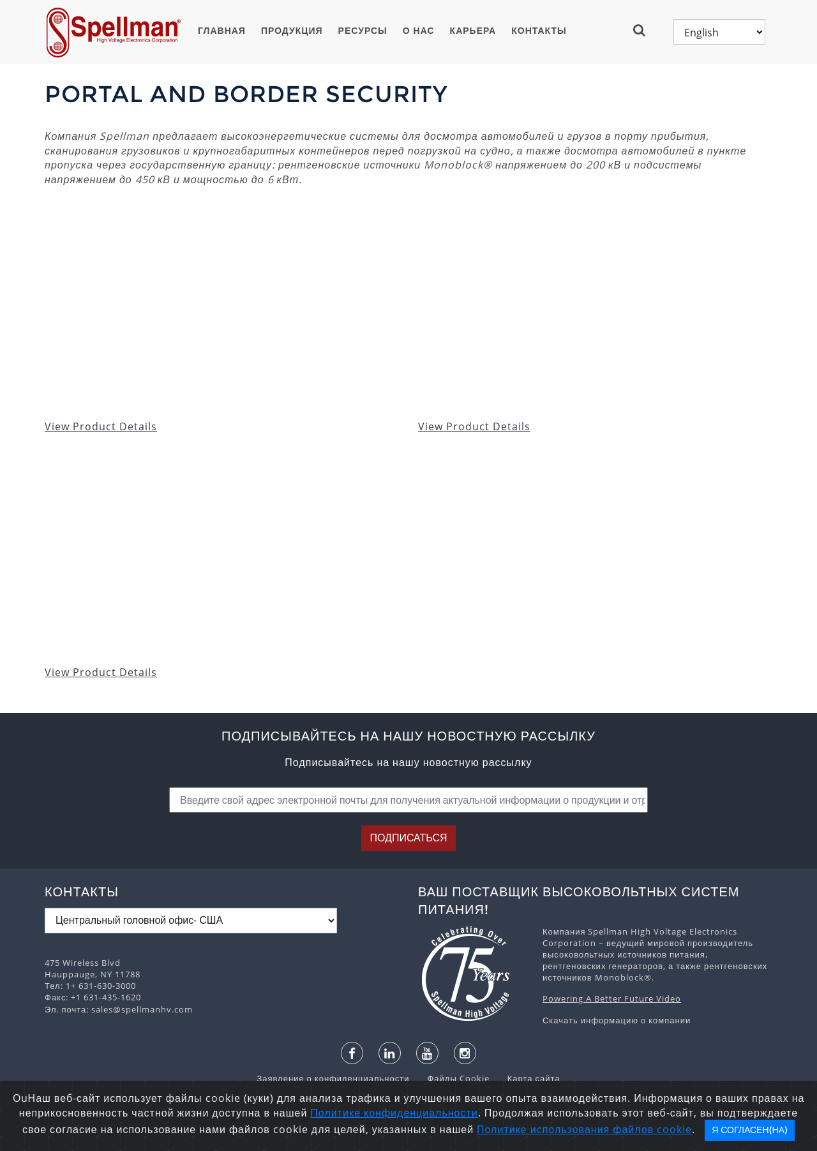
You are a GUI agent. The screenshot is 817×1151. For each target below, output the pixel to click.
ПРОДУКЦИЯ (292, 30)
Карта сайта (526, 1078)
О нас (419, 30)
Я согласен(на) (750, 1130)
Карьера (473, 30)
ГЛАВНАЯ (222, 30)
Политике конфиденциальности (393, 1113)
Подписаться (408, 838)
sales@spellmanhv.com (142, 1009)
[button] (644, 30)
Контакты (538, 30)
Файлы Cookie (451, 1078)
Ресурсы (362, 30)
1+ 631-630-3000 (101, 985)
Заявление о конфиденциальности (334, 1078)
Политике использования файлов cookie (584, 1129)
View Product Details (101, 426)
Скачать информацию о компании (617, 1020)
